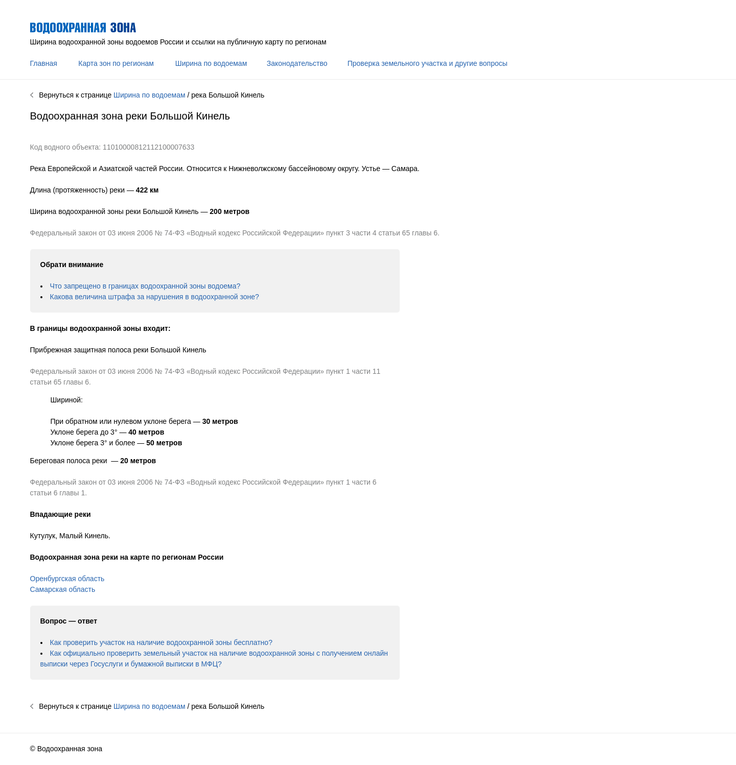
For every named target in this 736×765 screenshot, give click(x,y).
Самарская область (63, 589)
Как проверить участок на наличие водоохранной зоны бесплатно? (161, 642)
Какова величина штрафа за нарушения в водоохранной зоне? (154, 297)
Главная (43, 63)
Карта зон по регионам (116, 63)
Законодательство (297, 63)
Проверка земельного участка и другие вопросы (428, 63)
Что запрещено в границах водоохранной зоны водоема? (145, 286)
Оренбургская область (67, 579)
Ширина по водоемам (211, 63)
